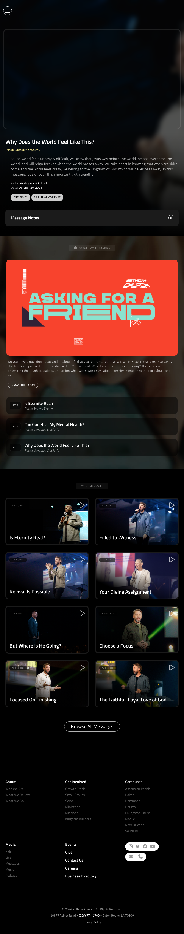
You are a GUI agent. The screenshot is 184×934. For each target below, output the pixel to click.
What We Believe (18, 794)
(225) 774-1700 (89, 915)
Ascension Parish (137, 788)
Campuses (133, 782)
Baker (129, 794)
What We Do (14, 800)
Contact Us (74, 860)
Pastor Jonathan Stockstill (22, 150)
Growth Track (75, 788)
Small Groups (75, 794)
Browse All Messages (92, 726)
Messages (12, 863)
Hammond (132, 800)
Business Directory (80, 876)
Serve (69, 800)
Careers (71, 868)
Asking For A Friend (33, 183)
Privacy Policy (92, 922)
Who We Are (14, 788)
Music (9, 869)
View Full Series (23, 384)
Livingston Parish (138, 812)
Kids (8, 851)
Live (8, 857)
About (10, 782)
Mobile (130, 818)
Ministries (72, 806)
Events (70, 844)
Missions (71, 812)
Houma (130, 806)
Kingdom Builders (78, 818)
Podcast (11, 875)
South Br (131, 830)
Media (10, 844)
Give (68, 852)
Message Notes (25, 218)
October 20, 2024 (30, 187)
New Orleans (134, 824)
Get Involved (75, 782)
